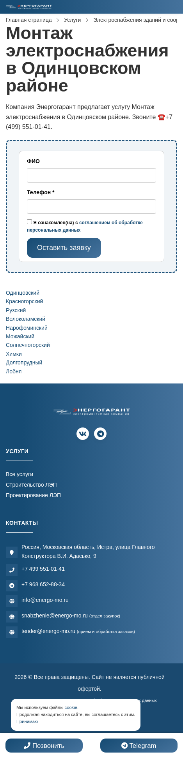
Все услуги (19, 474)
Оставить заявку (64, 247)
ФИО (33, 161)
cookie (71, 707)
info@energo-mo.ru (45, 600)
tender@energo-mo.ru (78, 631)
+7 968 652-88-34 (43, 584)
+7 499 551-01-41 (43, 569)
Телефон (41, 192)
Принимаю (27, 721)
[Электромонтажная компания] (28, 7)
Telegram (138, 745)
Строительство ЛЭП (31, 485)
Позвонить (44, 745)
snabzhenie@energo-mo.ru (70, 615)
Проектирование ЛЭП (33, 495)
